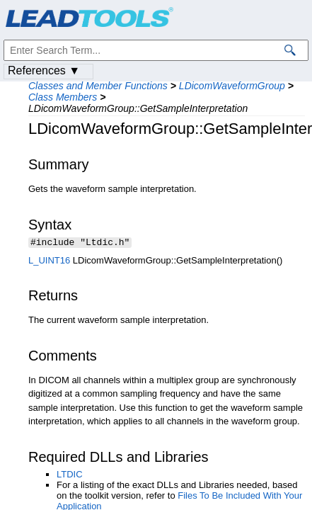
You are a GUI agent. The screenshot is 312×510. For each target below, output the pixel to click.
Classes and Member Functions (98, 85)
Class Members (62, 97)
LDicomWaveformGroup (232, 85)
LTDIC (70, 475)
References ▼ (44, 70)
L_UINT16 (49, 261)
